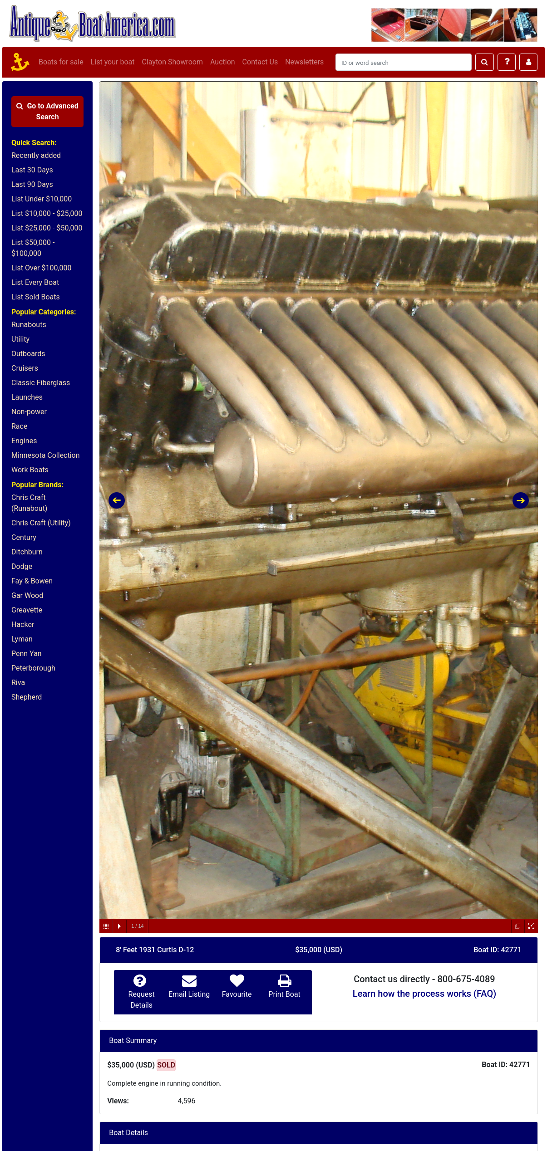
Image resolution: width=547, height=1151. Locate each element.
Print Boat (284, 994)
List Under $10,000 (41, 199)
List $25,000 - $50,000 (47, 228)
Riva (18, 682)
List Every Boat (35, 282)
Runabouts (28, 324)
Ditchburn (27, 552)
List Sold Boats (35, 297)
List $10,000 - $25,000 (47, 213)
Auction (222, 62)
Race (19, 426)
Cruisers (24, 368)
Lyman (22, 639)
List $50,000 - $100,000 (32, 248)
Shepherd (26, 697)
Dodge (21, 566)
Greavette (26, 610)
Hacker (22, 624)
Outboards (28, 353)
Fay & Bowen (32, 581)
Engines (24, 440)
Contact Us (260, 62)
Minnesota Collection (45, 455)
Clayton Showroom (172, 62)
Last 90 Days (32, 184)
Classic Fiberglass (40, 382)
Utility (20, 339)
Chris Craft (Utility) (41, 523)
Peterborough (33, 668)
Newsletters (304, 62)
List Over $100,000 (41, 268)
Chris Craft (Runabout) (29, 503)
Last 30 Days (32, 170)
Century (23, 537)
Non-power (29, 411)
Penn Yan (26, 653)
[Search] (403, 62)
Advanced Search (47, 111)
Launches (27, 397)
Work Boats (30, 469)
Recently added (36, 155)
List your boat (113, 62)
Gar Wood (27, 595)
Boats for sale (61, 62)
